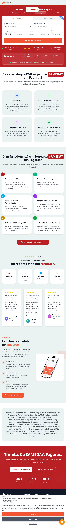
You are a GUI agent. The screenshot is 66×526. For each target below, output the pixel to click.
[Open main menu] (62, 3)
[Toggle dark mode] (58, 2)
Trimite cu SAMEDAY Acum (21, 470)
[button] (62, 522)
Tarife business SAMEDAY (45, 470)
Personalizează (33, 524)
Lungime (31, 31)
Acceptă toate (33, 514)
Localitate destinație (40, 23)
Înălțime (54, 31)
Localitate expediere (10, 23)
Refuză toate (33, 519)
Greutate (19, 31)
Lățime (42, 31)
